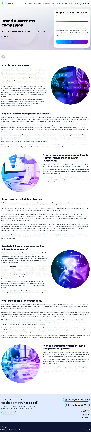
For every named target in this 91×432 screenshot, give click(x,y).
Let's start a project (8, 413)
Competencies (37, 3)
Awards (58, 3)
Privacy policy (87, 430)
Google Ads (13, 266)
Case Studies (46, 3)
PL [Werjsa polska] (67, 3)
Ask (83, 3)
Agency (30, 3)
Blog (53, 3)
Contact (64, 3)
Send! (72, 42)
